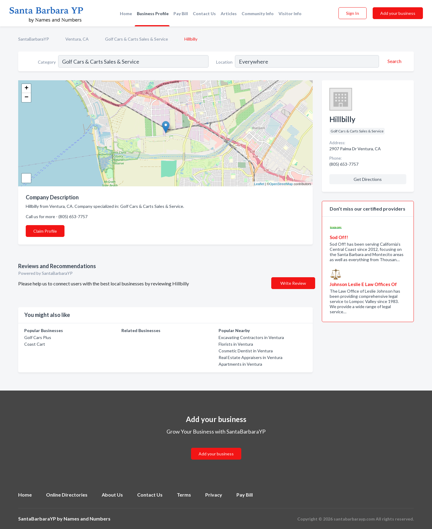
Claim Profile (45, 231)
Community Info (258, 13)
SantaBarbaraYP (33, 39)
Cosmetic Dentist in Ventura (246, 350)
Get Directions (368, 179)
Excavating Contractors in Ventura (251, 337)
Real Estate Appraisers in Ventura (250, 357)
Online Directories (66, 494)
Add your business (397, 13)
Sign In (352, 13)
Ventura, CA (77, 39)
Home (126, 13)
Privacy (213, 494)
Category (47, 62)
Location (224, 62)
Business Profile (153, 13)
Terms (184, 494)
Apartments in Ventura (240, 364)
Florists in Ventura (236, 344)
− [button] (26, 97)
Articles (229, 13)
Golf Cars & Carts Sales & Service (136, 39)
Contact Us (204, 13)
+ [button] (26, 88)
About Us (112, 494)
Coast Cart (34, 344)
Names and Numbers (87, 518)
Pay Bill (180, 13)
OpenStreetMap (281, 184)
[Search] (393, 61)
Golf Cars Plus (37, 337)
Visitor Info (290, 13)
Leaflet (259, 184)
